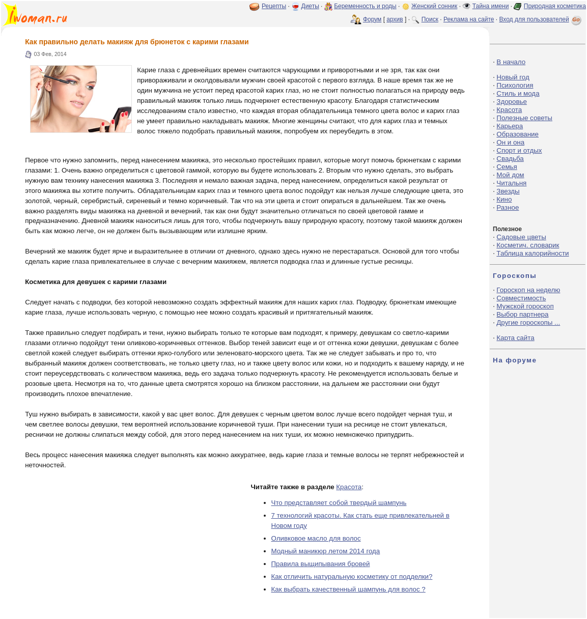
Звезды (507, 191)
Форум (372, 19)
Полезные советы (524, 118)
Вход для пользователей (541, 19)
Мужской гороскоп (524, 306)
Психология (514, 85)
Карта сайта (515, 338)
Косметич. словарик (527, 245)
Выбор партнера (522, 314)
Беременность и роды (365, 6)
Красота (348, 487)
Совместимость (521, 298)
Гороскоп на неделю (528, 290)
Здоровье (511, 101)
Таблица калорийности (532, 253)
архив (394, 19)
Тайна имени (490, 6)
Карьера (509, 126)
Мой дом (510, 175)
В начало (510, 62)
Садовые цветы (521, 237)
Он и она (510, 142)
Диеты (310, 6)
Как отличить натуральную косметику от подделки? (352, 576)
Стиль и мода (517, 93)
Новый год (512, 77)
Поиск (430, 19)
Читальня (511, 183)
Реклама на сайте (468, 19)
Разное (507, 207)
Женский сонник (434, 6)
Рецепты (274, 6)
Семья (506, 167)
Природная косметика (555, 6)
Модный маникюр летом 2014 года (325, 551)
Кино (504, 199)
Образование (517, 134)
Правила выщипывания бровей (320, 564)
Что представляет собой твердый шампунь (339, 503)
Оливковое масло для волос (316, 538)
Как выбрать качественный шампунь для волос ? (348, 589)
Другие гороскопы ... (528, 322)
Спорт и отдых (519, 150)
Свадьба (509, 158)
